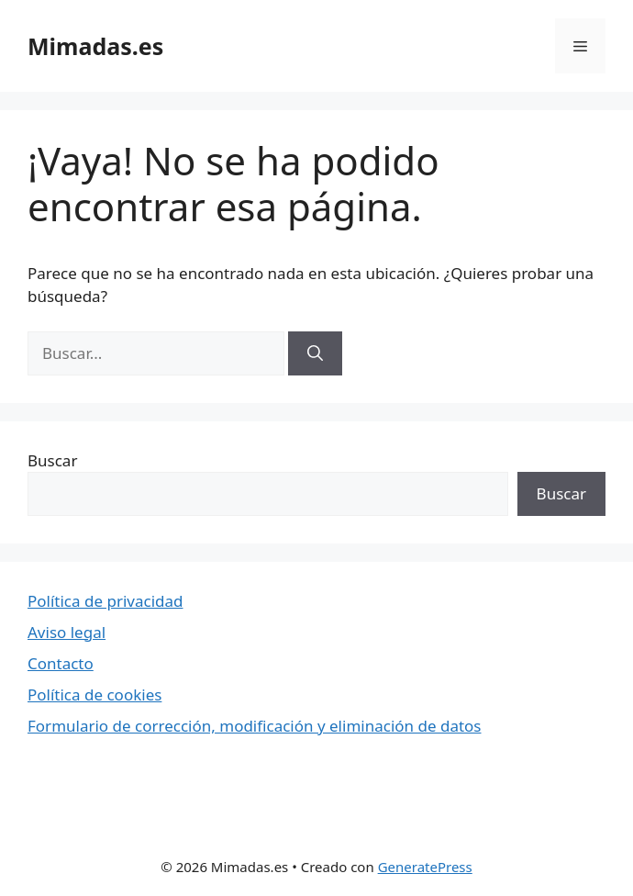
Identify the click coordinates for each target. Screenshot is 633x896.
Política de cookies (94, 694)
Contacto (61, 663)
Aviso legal (67, 632)
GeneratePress (425, 866)
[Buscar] (315, 353)
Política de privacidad (105, 600)
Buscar (52, 460)
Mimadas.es (95, 46)
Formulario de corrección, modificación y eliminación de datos (255, 725)
